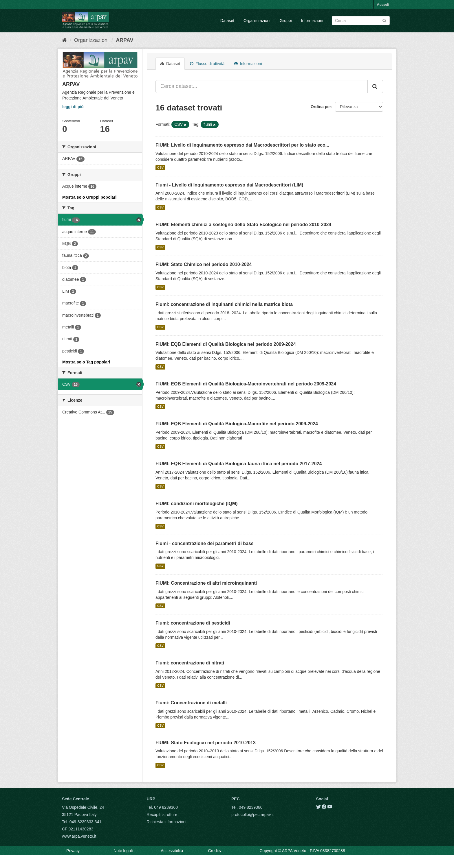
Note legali (123, 850)
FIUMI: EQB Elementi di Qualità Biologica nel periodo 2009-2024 (225, 344)
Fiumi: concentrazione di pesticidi (192, 623)
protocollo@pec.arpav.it (252, 814)
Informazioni (312, 20)
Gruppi (286, 20)
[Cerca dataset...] (261, 86)
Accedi (383, 4)
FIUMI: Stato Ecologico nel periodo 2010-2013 (205, 742)
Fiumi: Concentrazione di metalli (191, 702)
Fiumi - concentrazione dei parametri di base (204, 543)
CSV (160, 167)
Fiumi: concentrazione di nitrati (189, 662)
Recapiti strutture (162, 814)
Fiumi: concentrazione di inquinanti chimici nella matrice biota (224, 304)
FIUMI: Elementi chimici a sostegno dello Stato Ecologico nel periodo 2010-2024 (243, 224)
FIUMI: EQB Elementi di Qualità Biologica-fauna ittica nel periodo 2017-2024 (238, 463)
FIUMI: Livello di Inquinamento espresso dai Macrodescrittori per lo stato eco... (242, 145)
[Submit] (384, 20)
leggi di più (73, 106)
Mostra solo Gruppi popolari (89, 197)
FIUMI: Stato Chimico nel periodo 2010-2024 (203, 264)
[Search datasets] (361, 20)
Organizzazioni (257, 20)
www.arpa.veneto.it (79, 836)
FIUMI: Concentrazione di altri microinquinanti (206, 583)
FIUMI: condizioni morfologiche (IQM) (196, 503)
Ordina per (321, 106)
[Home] (64, 40)
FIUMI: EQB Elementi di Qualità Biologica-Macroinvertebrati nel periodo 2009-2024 (245, 383)
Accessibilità (172, 850)
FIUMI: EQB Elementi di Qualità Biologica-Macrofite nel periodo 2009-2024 (236, 423)
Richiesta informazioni (166, 821)
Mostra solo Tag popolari (86, 362)
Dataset (227, 20)
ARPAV (124, 40)
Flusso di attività (207, 63)
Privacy (73, 850)
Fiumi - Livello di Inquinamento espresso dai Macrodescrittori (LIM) (229, 184)
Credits (214, 850)
